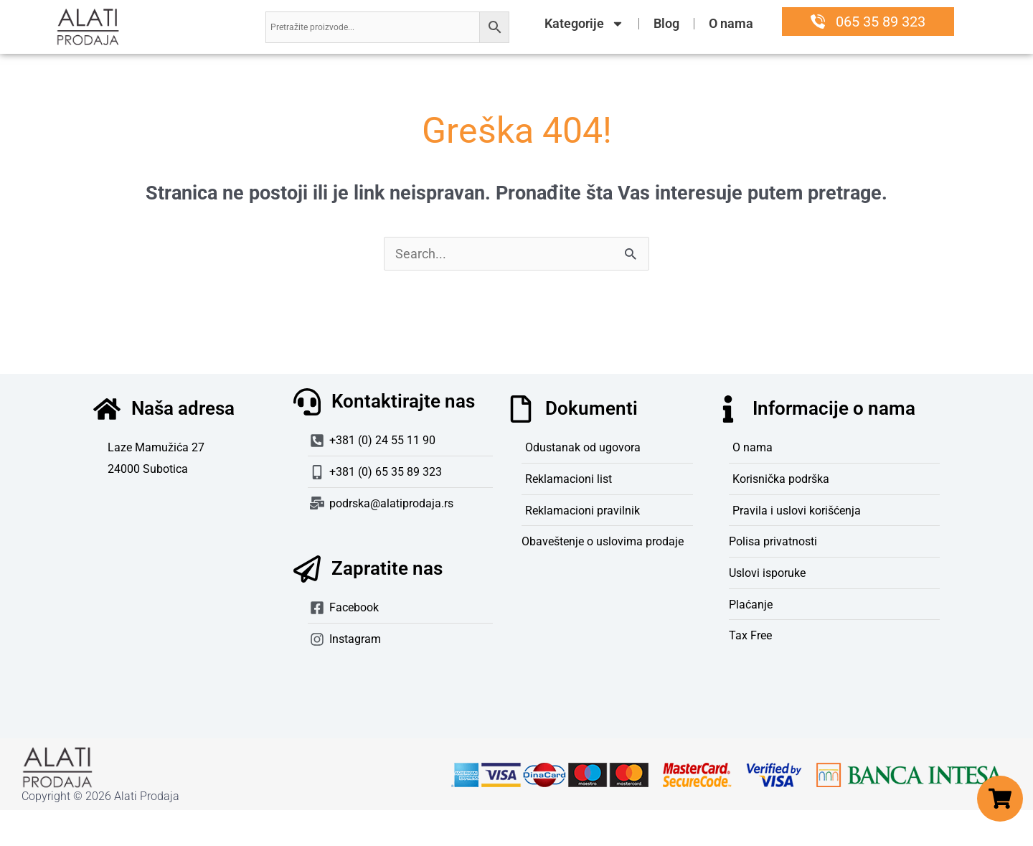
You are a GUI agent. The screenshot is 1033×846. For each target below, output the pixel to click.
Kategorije (584, 23)
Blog (666, 23)
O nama (731, 23)
